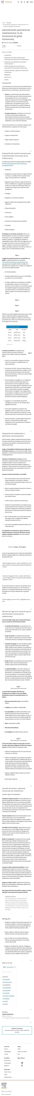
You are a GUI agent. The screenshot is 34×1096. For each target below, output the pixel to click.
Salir (19, 1054)
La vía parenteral (6, 979)
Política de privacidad (6, 1094)
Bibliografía (7, 75)
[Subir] (31, 151)
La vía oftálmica (6, 998)
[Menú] (31, 2)
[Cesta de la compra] (21, 2)
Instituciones (7, 1060)
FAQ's (19, 1049)
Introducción (8, 55)
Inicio (3, 23)
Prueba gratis (7, 1063)
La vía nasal (5, 1001)
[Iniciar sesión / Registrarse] (24, 2)
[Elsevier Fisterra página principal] (6, 2)
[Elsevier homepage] (4, 1086)
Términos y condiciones (6, 1091)
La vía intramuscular (7, 982)
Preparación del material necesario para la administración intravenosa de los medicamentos (17, 58)
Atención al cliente (22, 1051)
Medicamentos (8, 1077)
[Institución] (27, 2)
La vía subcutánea (6, 990)
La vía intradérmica (7, 987)
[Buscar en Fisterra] (18, 2)
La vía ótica (5, 1004)
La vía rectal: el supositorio (8, 996)
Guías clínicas (7, 1072)
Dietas (5, 1074)
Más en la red (8, 77)
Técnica (4, 45)
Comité (6, 1054)
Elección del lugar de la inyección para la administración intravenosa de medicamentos (16, 67)
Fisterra (6, 1049)
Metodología (7, 1051)
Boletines (6, 1066)
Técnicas (9, 23)
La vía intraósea (6, 993)
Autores (6, 80)
